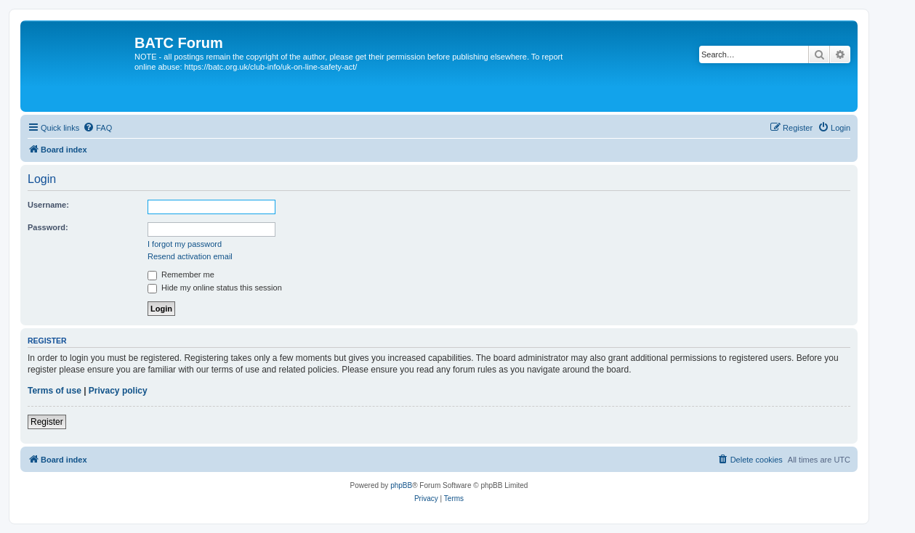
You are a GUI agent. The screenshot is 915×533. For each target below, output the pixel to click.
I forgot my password (185, 244)
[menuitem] (97, 128)
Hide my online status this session (215, 287)
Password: (48, 227)
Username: (48, 204)
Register (47, 422)
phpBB (401, 485)
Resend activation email (190, 256)
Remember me (181, 274)
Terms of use (54, 391)
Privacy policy (118, 391)
